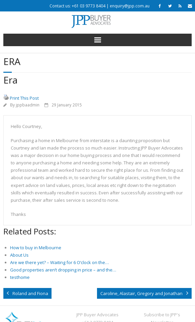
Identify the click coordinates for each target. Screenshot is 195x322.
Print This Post (24, 98)
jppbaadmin (27, 104)
